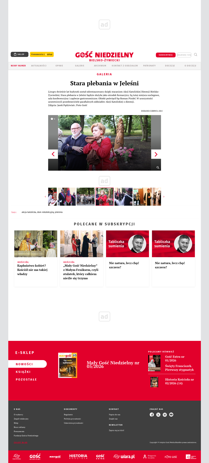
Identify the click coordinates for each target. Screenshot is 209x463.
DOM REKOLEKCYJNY (45, 212)
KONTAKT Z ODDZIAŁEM (125, 65)
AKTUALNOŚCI (38, 65)
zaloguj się (184, 55)
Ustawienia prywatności (73, 423)
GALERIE (79, 65)
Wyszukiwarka (195, 54)
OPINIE (59, 65)
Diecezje (170, 65)
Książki (23, 371)
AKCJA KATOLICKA (29, 212)
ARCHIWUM (100, 65)
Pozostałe (23, 379)
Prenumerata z (41, 54)
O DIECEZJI (190, 65)
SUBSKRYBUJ (166, 55)
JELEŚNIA (59, 212)
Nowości (23, 364)
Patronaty (149, 65)
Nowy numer (18, 65)
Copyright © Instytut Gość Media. (162, 442)
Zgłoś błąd (21, 443)
